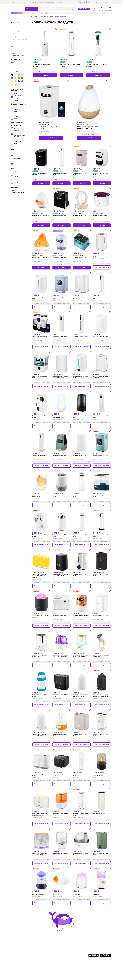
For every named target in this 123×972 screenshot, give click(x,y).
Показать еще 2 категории (20, 39)
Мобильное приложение (36, 2)
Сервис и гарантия (44, 941)
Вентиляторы (16, 31)
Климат (14, 27)
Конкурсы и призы (49, 2)
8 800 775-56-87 (97, 940)
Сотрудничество (68, 943)
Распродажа (36, 81)
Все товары (14, 25)
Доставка (40, 943)
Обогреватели (16, 37)
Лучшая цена (63, 29)
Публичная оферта (69, 953)
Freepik (88, 966)
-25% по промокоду (57, 231)
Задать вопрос (96, 942)
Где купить (41, 946)
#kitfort (57, 2)
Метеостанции (17, 35)
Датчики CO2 (16, 33)
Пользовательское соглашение (74, 951)
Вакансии (66, 946)
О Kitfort (66, 941)
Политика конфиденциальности (74, 948)
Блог (61, 2)
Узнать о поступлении (102, 267)
